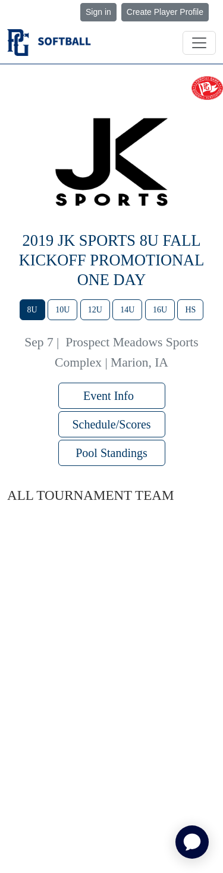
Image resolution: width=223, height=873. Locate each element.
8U (32, 309)
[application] (192, 842)
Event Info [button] (111, 395)
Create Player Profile (165, 12)
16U (160, 309)
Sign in (98, 12)
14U (127, 309)
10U (62, 309)
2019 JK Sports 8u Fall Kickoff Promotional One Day (112, 260)
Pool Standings (111, 452)
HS (190, 309)
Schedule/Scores (111, 424)
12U (95, 309)
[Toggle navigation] (199, 43)
